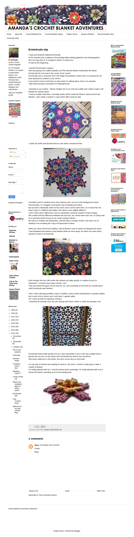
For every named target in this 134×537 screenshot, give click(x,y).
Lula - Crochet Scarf (17, 401)
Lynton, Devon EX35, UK (53, 430)
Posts (13, 152)
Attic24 (12, 236)
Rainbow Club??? (17, 372)
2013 (13, 330)
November (17, 342)
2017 (13, 317)
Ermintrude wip (17, 395)
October (16, 347)
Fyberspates (14, 257)
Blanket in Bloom (13, 241)
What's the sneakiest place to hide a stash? (17, 386)
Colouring (16, 355)
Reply (36, 452)
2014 (13, 327)
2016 (13, 320)
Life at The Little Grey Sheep (13, 283)
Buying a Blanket (87, 34)
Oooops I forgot (16, 360)
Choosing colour (13, 38)
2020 (13, 310)
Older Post (101, 491)
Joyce (36, 445)
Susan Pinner (14, 289)
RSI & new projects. (17, 351)
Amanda (14, 60)
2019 (13, 313)
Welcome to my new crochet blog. (17, 409)
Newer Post (33, 491)
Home (9, 34)
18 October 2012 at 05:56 (49, 445)
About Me (18, 34)
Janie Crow (13, 261)
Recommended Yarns (106, 34)
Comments (15, 157)
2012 (13, 333)
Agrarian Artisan (12, 231)
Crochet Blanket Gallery (54, 34)
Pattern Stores (72, 34)
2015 (13, 323)
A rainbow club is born (16, 366)
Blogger (77, 531)
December (17, 336)
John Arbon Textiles (14, 276)
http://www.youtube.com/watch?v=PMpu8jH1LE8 (49, 84)
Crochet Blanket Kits (33, 34)
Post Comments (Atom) (48, 495)
